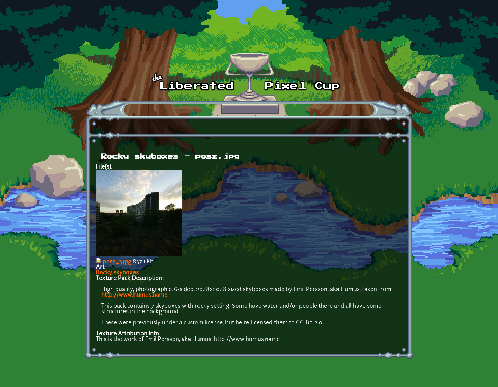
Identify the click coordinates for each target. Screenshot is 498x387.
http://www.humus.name (134, 295)
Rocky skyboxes (117, 273)
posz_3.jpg (117, 262)
